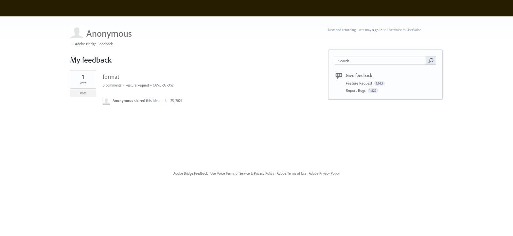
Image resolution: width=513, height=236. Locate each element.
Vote (83, 93)
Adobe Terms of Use (291, 173)
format (111, 76)
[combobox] (382, 60)
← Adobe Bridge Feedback (91, 43)
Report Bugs (356, 90)
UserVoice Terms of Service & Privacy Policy (242, 173)
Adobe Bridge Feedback (190, 173)
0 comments (112, 85)
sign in (377, 30)
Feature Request (137, 85)
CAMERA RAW (163, 85)
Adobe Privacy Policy (324, 173)
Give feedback (359, 75)
